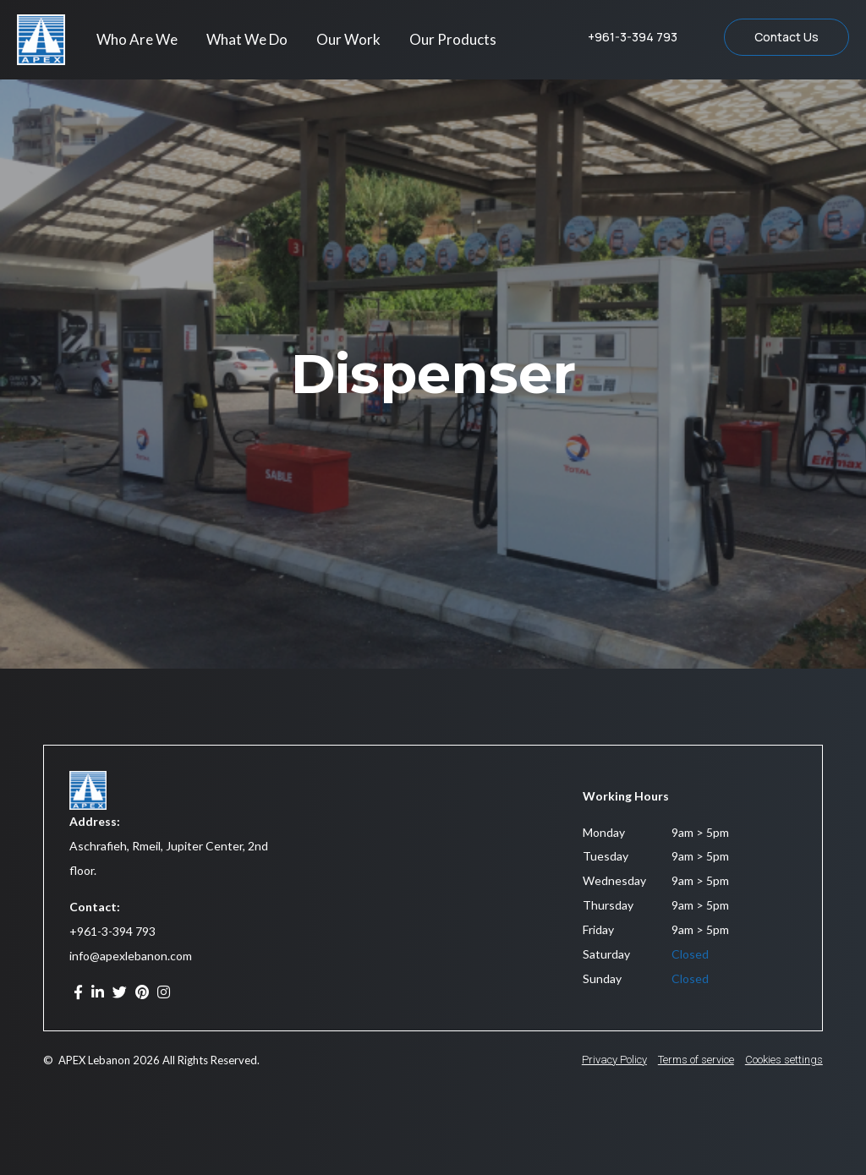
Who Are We (137, 39)
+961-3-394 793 (112, 931)
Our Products (452, 39)
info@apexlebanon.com (130, 955)
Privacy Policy (614, 1059)
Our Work (348, 39)
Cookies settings (784, 1059)
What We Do (247, 39)
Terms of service (696, 1059)
